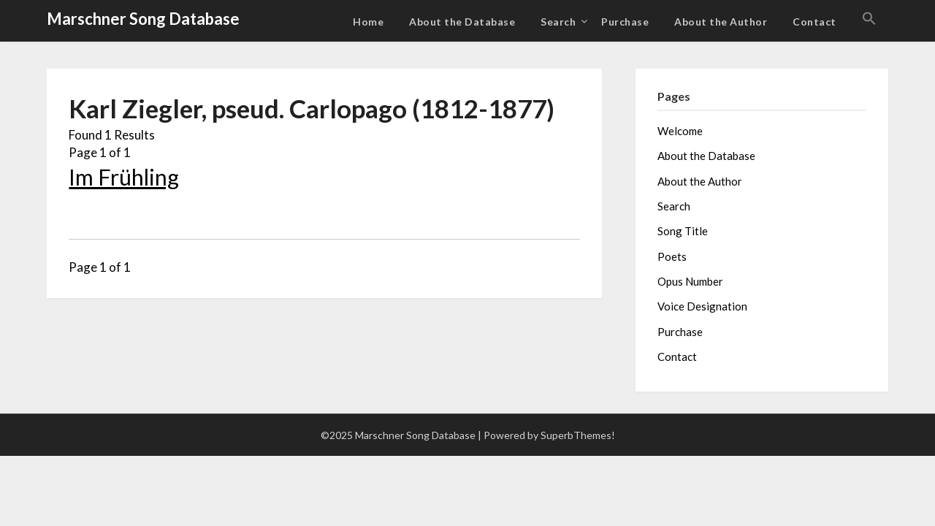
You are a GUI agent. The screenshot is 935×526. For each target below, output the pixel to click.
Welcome (680, 130)
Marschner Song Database (143, 18)
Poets (672, 256)
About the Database (462, 21)
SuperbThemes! (578, 435)
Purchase (625, 21)
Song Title (682, 230)
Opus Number (690, 281)
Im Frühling (124, 177)
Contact (814, 21)
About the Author (720, 21)
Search (558, 21)
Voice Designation (702, 306)
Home (368, 21)
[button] (869, 19)
